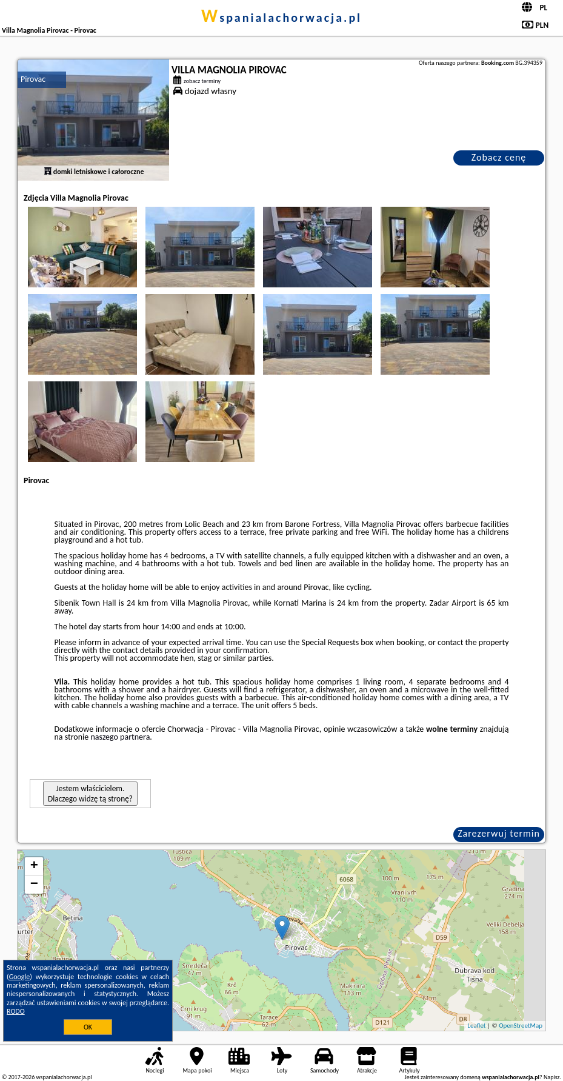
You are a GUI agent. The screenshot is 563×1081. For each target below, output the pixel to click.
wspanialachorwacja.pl (281, 17)
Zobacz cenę (499, 157)
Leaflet (476, 1025)
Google (19, 976)
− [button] (34, 884)
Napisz (552, 1077)
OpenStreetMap (520, 1025)
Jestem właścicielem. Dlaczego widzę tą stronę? (90, 793)
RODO (16, 1011)
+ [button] (34, 866)
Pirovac (33, 79)
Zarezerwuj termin (499, 833)
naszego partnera (120, 737)
